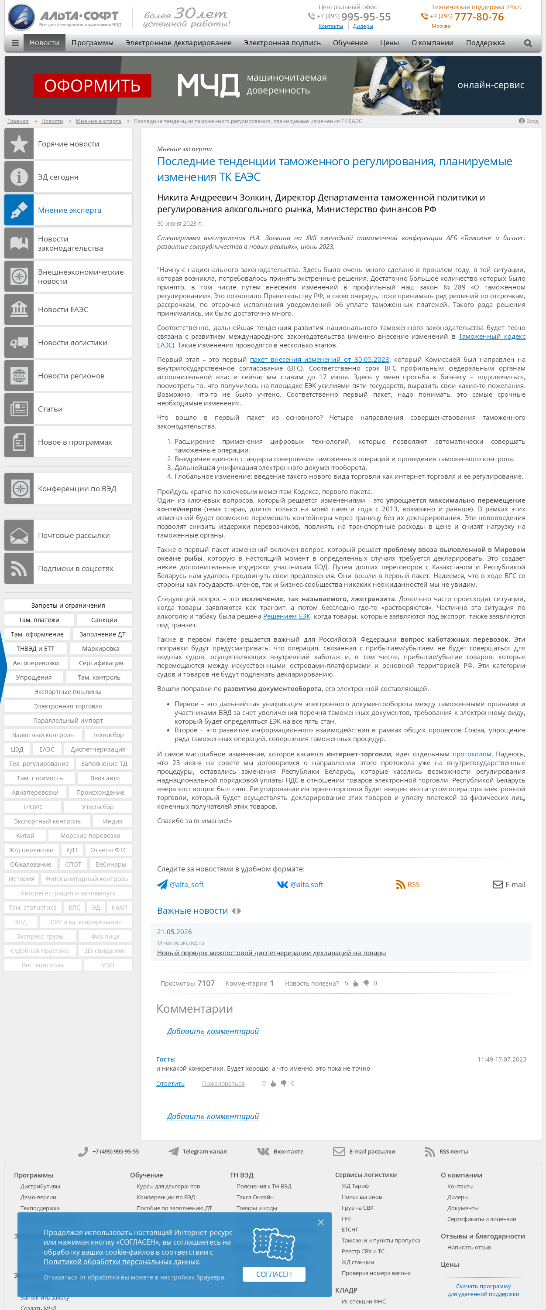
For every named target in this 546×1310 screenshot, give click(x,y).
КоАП (119, 907)
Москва (441, 26)
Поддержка (485, 43)
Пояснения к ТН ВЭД (264, 1186)
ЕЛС (74, 907)
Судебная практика (40, 950)
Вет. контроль (43, 965)
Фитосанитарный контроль (86, 878)
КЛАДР (346, 1290)
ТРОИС (33, 807)
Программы (92, 43)
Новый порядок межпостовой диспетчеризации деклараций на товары (271, 952)
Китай (25, 835)
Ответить (170, 1083)
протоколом (472, 753)
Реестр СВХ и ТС (363, 1251)
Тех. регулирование (39, 763)
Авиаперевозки (35, 792)
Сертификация (101, 663)
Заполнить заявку (45, 1297)
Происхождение (100, 792)
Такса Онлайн (255, 1197)
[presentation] (233, 911)
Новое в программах (75, 442)
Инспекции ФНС (364, 1301)
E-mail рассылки (364, 1151)
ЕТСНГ (350, 1229)
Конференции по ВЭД (77, 488)
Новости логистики (72, 342)
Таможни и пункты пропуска (381, 1240)
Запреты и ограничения (68, 605)
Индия (113, 821)
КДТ (72, 850)
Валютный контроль (43, 735)
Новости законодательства (70, 243)
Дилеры (363, 26)
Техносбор (108, 735)
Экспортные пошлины (68, 691)
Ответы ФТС (108, 850)
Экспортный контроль (47, 821)
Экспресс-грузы (40, 936)
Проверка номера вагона (376, 1273)
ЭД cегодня (58, 177)
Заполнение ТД (104, 763)
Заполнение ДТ (102, 634)
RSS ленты (446, 1151)
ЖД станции (358, 1262)
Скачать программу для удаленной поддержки (483, 1290)
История (21, 878)
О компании (433, 43)
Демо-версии (38, 1197)
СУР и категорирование (86, 922)
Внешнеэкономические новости (81, 276)
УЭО (108, 965)
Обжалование (31, 864)
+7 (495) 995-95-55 (108, 1151)
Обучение (350, 43)
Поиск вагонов (362, 1197)
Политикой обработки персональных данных (121, 1261)
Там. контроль (99, 677)
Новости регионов (71, 376)
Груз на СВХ (358, 1207)
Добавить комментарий (213, 1031)
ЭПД (20, 922)
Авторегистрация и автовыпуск (68, 893)
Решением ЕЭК (286, 616)
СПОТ (73, 864)
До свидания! (105, 950)
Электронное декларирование (179, 43)
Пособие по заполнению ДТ (174, 1208)
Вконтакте (280, 1151)
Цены (389, 43)
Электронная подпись (282, 43)
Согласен (274, 1274)
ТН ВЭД (242, 1174)
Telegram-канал (197, 1151)
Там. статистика (33, 907)
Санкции (104, 620)
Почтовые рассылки (74, 535)
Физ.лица (105, 936)
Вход (529, 121)
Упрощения (34, 677)
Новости (44, 43)
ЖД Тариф (355, 1186)
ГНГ (347, 1218)
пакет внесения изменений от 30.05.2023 (319, 359)
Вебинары (111, 864)
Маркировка (101, 648)
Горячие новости (69, 144)
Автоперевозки (36, 663)
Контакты (331, 26)
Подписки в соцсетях (75, 568)
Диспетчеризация (98, 749)
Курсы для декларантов (168, 1186)
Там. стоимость (40, 778)
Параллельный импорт (68, 720)
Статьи (50, 409)
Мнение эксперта (69, 210)
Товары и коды (257, 1208)
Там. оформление (37, 634)
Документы (463, 1208)
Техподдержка (40, 1208)
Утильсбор (98, 807)
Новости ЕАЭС (63, 309)
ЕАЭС (47, 749)
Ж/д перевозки (31, 850)
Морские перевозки (90, 835)
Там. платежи (39, 620)
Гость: (166, 1059)
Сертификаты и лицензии (481, 1219)
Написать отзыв (469, 1247)
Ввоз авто (105, 778)
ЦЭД (17, 749)
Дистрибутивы (40, 1186)
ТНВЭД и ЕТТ (36, 648)
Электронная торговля (68, 706)
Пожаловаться (223, 1083)
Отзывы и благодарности (483, 1236)
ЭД (96, 907)
